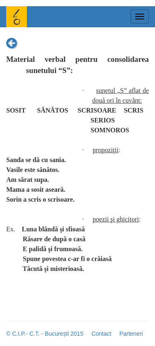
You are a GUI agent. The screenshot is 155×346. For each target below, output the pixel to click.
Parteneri (131, 333)
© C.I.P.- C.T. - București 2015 (44, 333)
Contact (101, 333)
